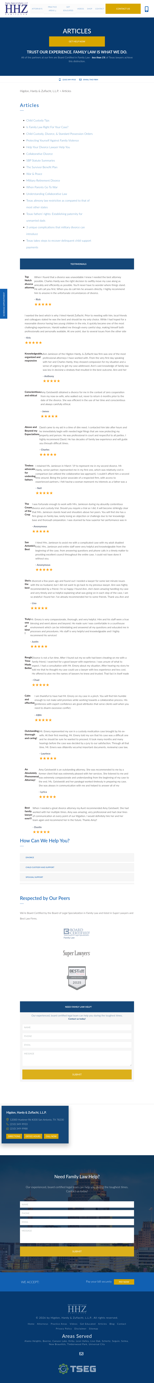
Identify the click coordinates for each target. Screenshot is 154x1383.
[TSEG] (77, 1365)
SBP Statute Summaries (40, 160)
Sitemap (93, 1328)
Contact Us (123, 8)
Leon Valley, (83, 1341)
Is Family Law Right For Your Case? (47, 127)
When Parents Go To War (42, 187)
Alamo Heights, (33, 1341)
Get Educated (88, 1323)
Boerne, (47, 1341)
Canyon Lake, (60, 1341)
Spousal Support (34, 877)
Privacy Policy (64, 1328)
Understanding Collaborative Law (46, 194)
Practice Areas (59, 1323)
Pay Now (124, 1281)
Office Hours (33, 1136)
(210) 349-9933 (67, 79)
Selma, (125, 1341)
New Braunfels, (57, 1344)
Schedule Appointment (3, 303)
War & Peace (34, 173)
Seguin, (116, 1341)
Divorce (30, 857)
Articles (102, 1323)
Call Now (51, 1136)
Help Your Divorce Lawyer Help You (48, 147)
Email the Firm (88, 79)
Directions (14, 1136)
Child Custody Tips (37, 120)
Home (31, 1323)
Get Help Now (77, 41)
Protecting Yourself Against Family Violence (52, 140)
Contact (121, 1323)
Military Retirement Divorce (43, 180)
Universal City (97, 1344)
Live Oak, (95, 1341)
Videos (73, 1323)
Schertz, (106, 1341)
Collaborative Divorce (39, 153)
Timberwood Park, (77, 1344)
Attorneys (42, 1323)
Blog (112, 1323)
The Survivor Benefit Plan (41, 167)
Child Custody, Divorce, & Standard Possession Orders (59, 133)
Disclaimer (80, 1328)
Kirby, (72, 1341)
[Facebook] (74, 1353)
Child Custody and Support (40, 867)
